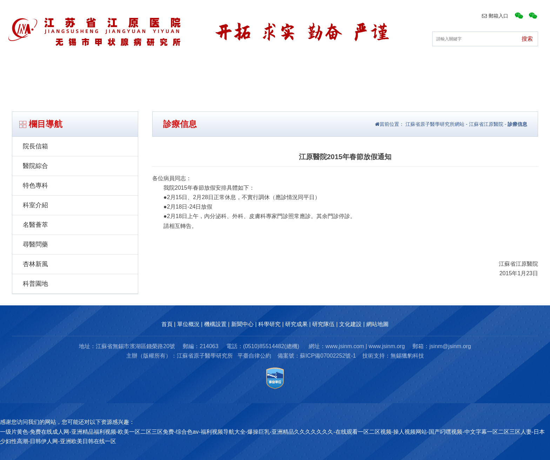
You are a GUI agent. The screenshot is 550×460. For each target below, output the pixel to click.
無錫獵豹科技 (407, 356)
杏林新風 (35, 264)
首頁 (84, 73)
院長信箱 (35, 146)
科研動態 (297, 73)
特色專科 (35, 185)
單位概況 (133, 73)
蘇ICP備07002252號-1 (328, 356)
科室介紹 (35, 205)
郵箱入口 (495, 16)
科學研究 (269, 324)
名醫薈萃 (35, 224)
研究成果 (351, 73)
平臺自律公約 (254, 356)
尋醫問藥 (35, 244)
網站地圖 (377, 324)
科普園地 (35, 283)
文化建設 (460, 73)
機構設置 (187, 73)
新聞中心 (242, 73)
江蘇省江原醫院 (486, 124)
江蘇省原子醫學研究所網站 (434, 124)
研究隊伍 (406, 73)
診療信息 (517, 124)
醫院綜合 (35, 165)
